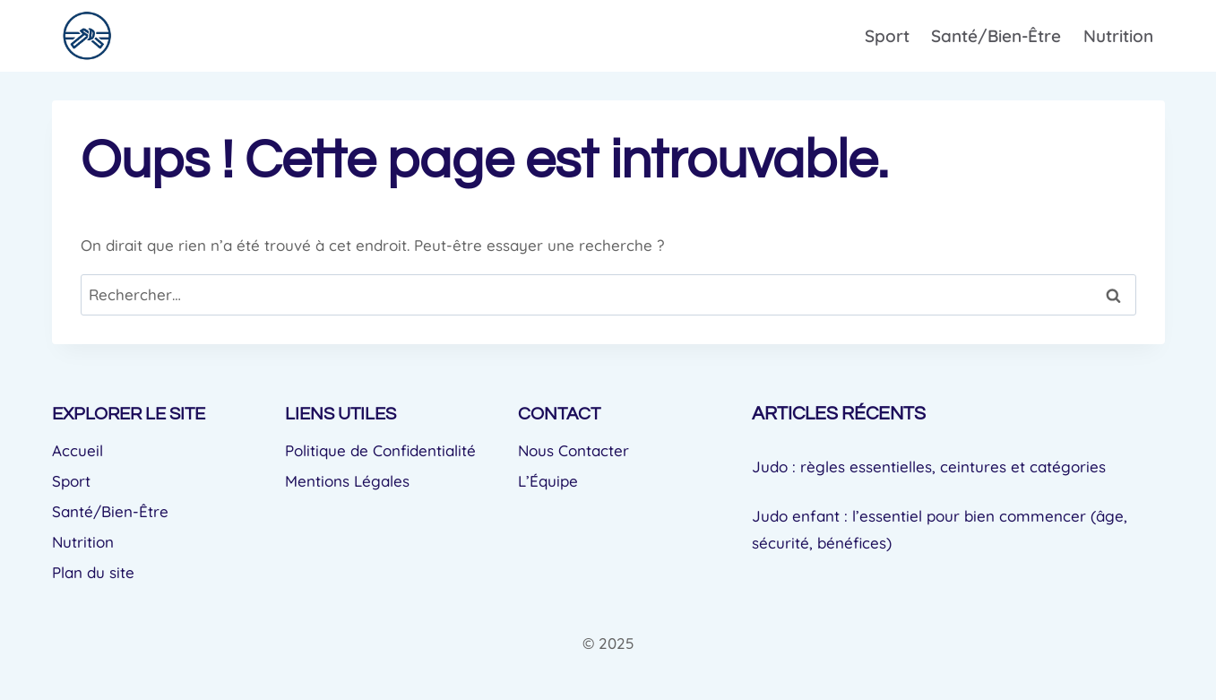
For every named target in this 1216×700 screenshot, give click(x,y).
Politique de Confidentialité (380, 450)
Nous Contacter (573, 450)
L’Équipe (548, 480)
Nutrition (1118, 36)
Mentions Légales (347, 480)
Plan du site (93, 572)
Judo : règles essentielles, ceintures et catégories (929, 466)
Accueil (77, 450)
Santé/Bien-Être (996, 36)
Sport (887, 36)
